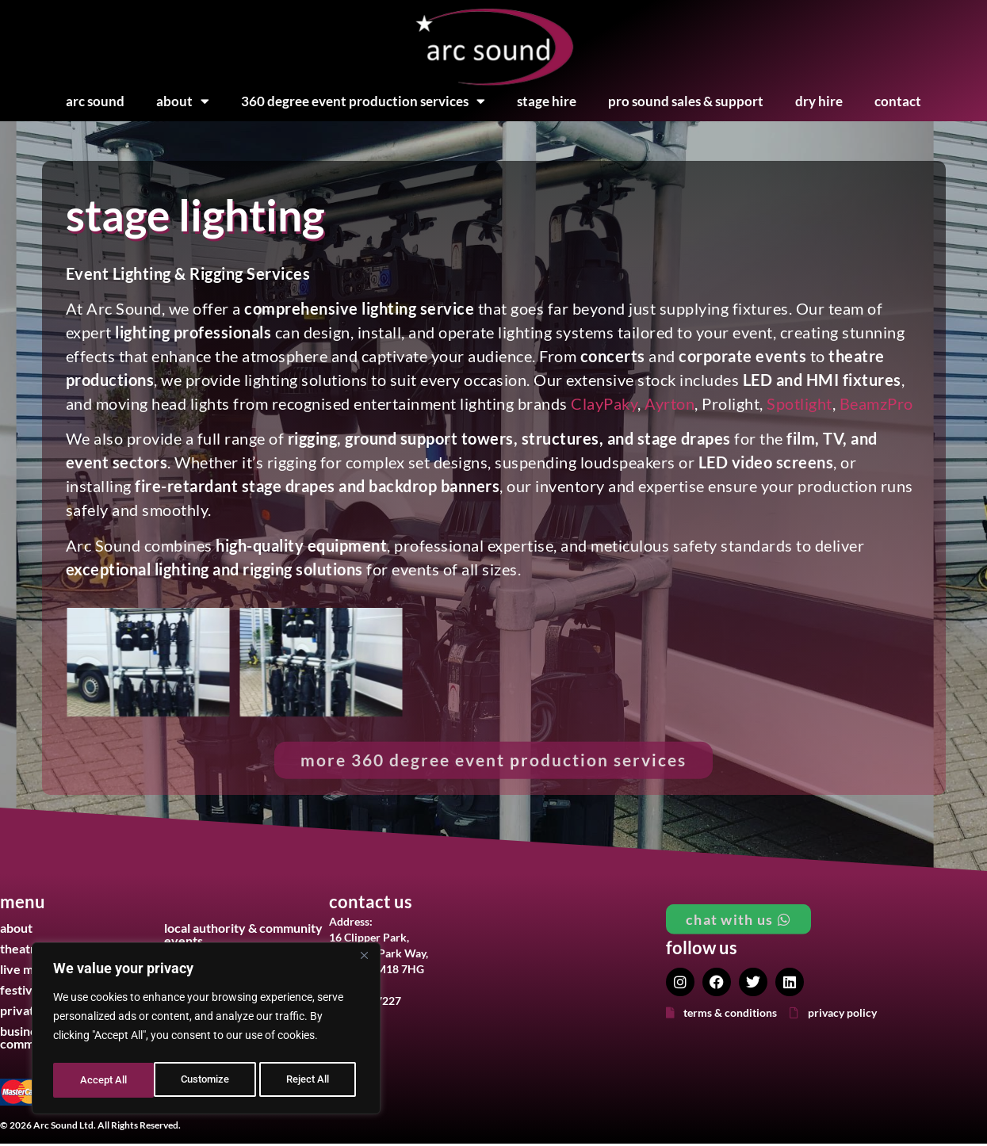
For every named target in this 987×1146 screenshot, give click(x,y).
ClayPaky (604, 403)
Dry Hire (819, 101)
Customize (104, 1080)
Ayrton (669, 403)
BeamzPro (876, 403)
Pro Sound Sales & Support (685, 101)
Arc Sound (95, 101)
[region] (206, 1031)
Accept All (310, 1080)
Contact (897, 101)
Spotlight (799, 403)
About (182, 101)
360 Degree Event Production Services (363, 101)
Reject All (208, 1080)
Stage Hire (546, 101)
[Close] (363, 961)
